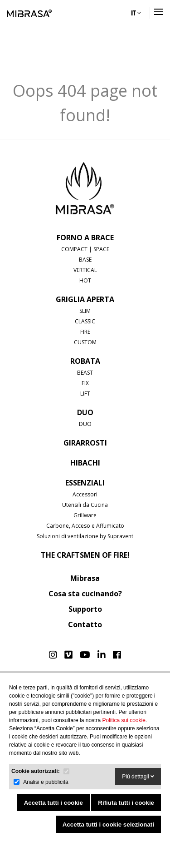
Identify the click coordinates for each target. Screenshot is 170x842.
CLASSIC (85, 321)
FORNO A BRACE (85, 238)
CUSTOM (85, 342)
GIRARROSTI (85, 443)
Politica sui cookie (123, 720)
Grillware (85, 515)
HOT (85, 280)
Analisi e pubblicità (45, 782)
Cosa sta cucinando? (85, 594)
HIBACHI (85, 463)
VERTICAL (85, 270)
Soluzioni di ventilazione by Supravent (85, 536)
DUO (85, 412)
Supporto (85, 609)
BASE (85, 259)
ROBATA (85, 361)
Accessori (85, 494)
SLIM (85, 311)
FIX (85, 383)
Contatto (85, 624)
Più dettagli (138, 776)
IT (136, 12)
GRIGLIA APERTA (85, 299)
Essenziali (85, 483)
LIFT (85, 393)
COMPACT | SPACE (85, 249)
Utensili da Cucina (85, 505)
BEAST (85, 372)
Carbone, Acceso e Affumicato (85, 526)
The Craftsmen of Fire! (85, 555)
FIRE (85, 332)
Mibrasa (85, 578)
